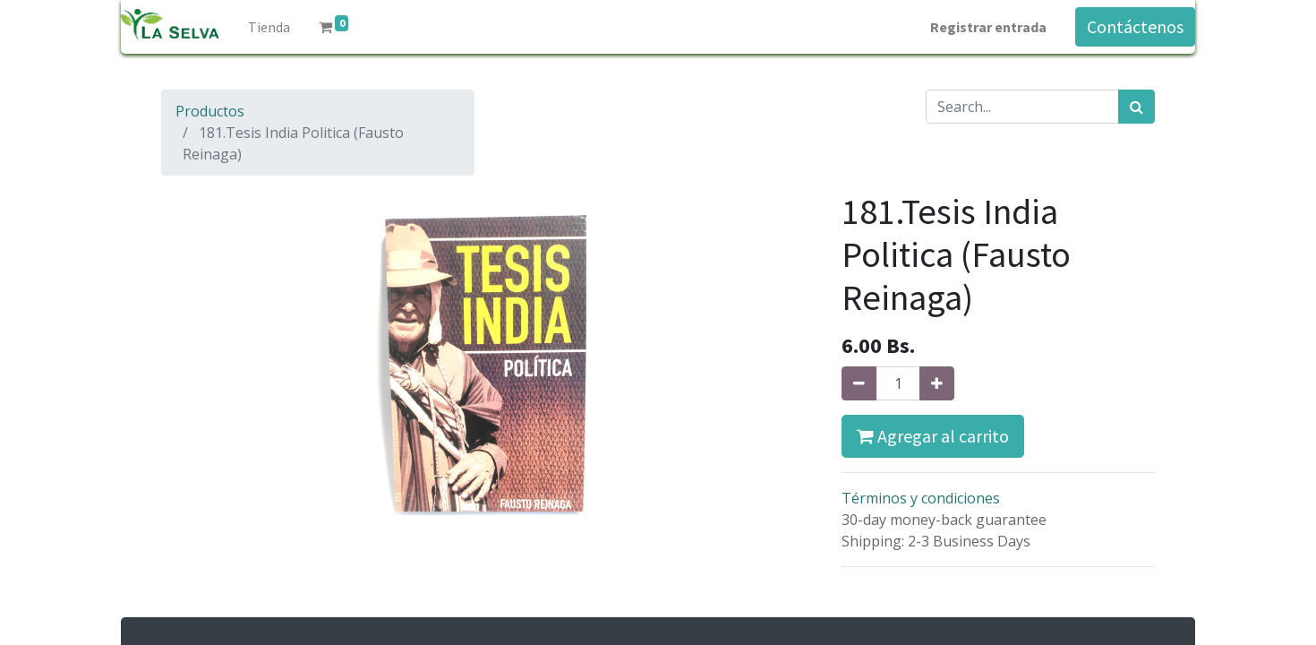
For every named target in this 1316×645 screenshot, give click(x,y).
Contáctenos (1135, 26)
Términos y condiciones (921, 498)
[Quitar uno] (859, 383)
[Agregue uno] (936, 383)
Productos (209, 111)
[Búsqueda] (1136, 107)
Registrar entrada (988, 27)
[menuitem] (269, 27)
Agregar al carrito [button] (933, 436)
